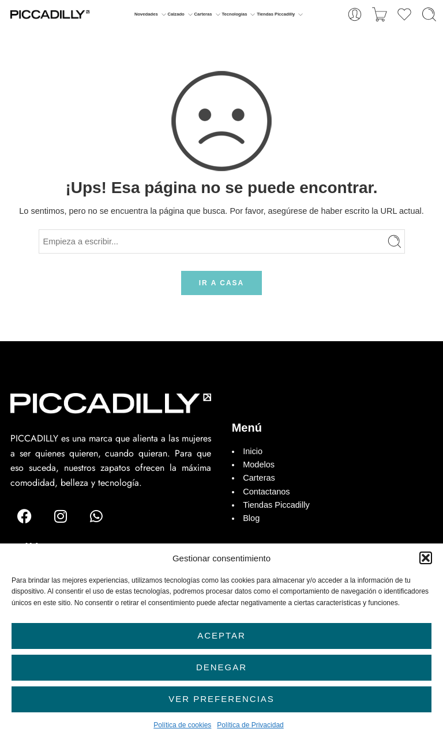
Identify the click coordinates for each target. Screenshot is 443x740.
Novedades (146, 14)
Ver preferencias (221, 699)
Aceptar (221, 635)
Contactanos (266, 491)
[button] (425, 558)
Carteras (203, 14)
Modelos (259, 464)
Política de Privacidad (250, 725)
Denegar (221, 667)
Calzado (175, 14)
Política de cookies (182, 725)
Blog (251, 518)
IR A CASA (221, 283)
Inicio (252, 451)
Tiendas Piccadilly (276, 14)
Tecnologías (234, 14)
